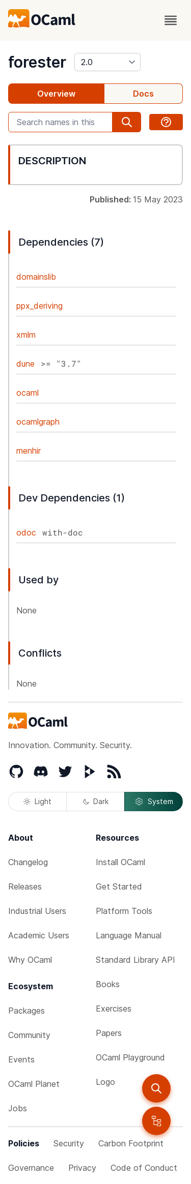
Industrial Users (37, 911)
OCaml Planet (34, 1084)
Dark (95, 801)
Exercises (113, 1008)
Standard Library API (135, 960)
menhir (28, 451)
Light (37, 801)
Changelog (28, 862)
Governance (31, 1168)
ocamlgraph (38, 422)
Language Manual (128, 935)
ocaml (27, 393)
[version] (107, 62)
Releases (25, 886)
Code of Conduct (144, 1168)
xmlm (26, 335)
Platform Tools (124, 911)
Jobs (17, 1108)
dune (25, 364)
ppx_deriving (39, 306)
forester (37, 62)
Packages (26, 1010)
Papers (109, 1033)
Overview (56, 93)
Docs (143, 93)
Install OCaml (120, 862)
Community (29, 1035)
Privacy (82, 1168)
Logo (105, 1082)
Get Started (119, 886)
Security (68, 1143)
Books (108, 984)
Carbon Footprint (130, 1143)
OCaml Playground (130, 1057)
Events (21, 1059)
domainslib (36, 277)
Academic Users (38, 935)
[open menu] (170, 20)
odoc (26, 532)
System (153, 801)
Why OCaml (30, 960)
